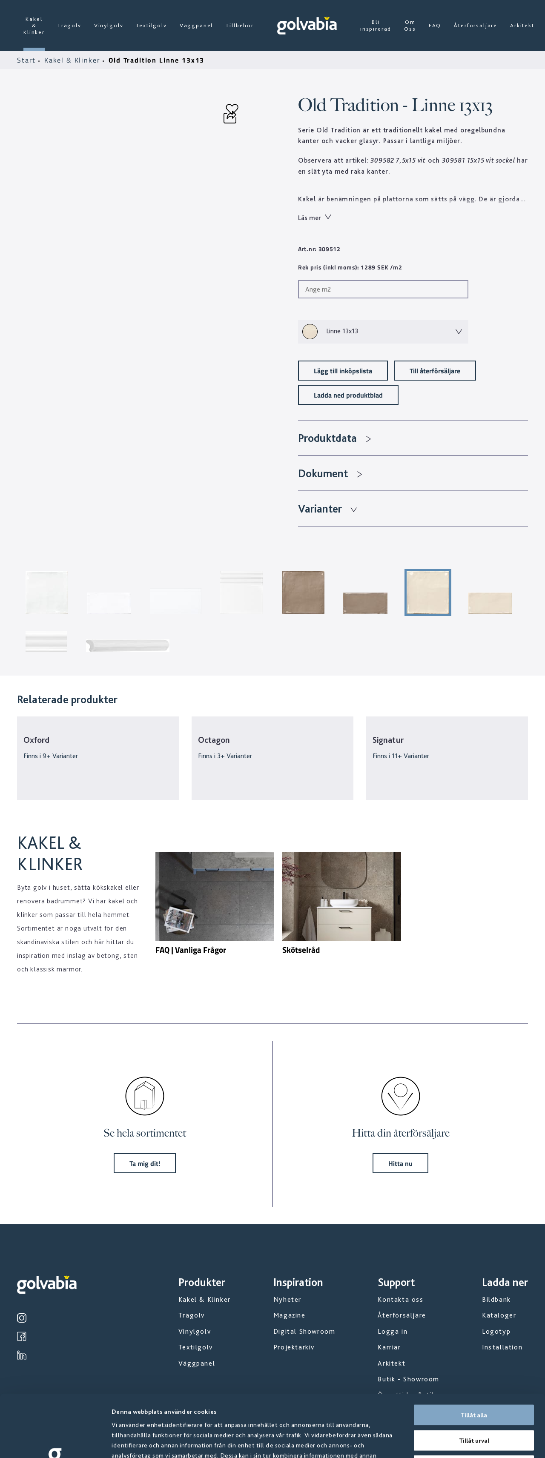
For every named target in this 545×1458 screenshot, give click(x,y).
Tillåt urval (474, 1378)
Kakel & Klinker (34, 25)
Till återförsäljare (435, 370)
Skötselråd (301, 949)
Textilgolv (151, 25)
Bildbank (496, 1299)
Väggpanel (196, 25)
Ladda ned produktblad (348, 395)
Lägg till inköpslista (343, 370)
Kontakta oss (400, 1299)
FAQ (435, 25)
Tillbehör (240, 25)
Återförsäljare (475, 25)
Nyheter (287, 1299)
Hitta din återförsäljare (401, 1133)
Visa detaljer (459, 1441)
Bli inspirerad (375, 25)
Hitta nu (400, 1163)
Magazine (289, 1315)
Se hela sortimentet (144, 1133)
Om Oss (410, 25)
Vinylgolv (108, 25)
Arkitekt (522, 25)
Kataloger (499, 1315)
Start (27, 60)
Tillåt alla (474, 1353)
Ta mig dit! (144, 1163)
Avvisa (474, 1403)
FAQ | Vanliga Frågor (190, 949)
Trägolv (69, 25)
